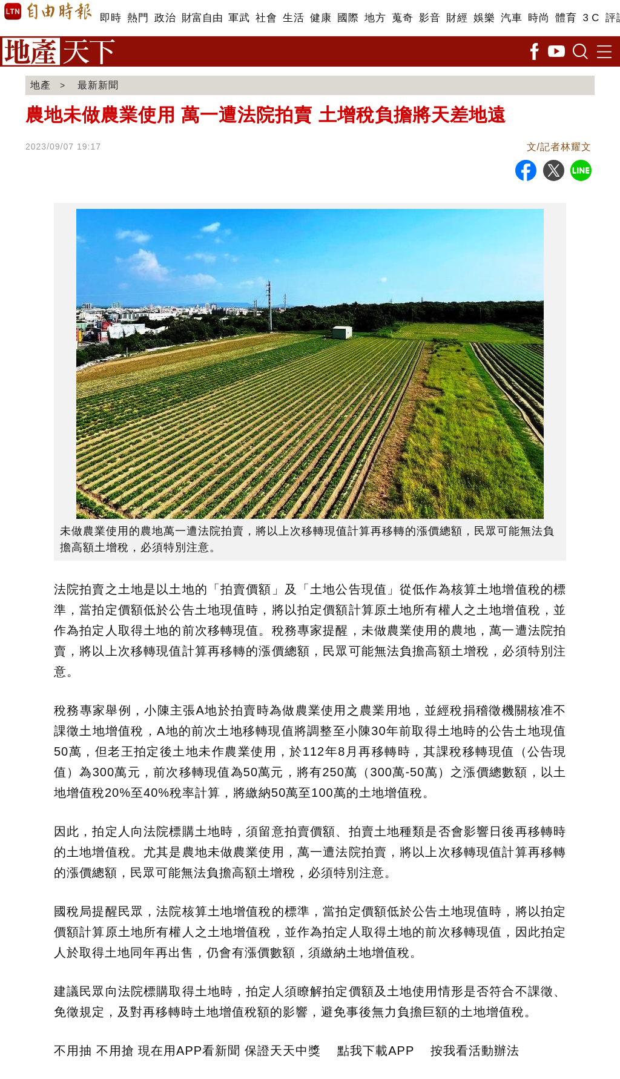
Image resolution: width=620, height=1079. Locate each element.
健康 (320, 18)
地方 (375, 18)
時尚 (538, 18)
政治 (165, 18)
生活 (293, 18)
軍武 (238, 18)
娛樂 (484, 18)
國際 (347, 18)
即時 (110, 18)
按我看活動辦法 (474, 1050)
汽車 (511, 18)
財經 (456, 18)
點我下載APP (375, 1050)
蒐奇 (402, 18)
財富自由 (202, 18)
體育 (565, 18)
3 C (590, 18)
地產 (40, 85)
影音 (429, 18)
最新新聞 (98, 85)
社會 (266, 18)
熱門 (137, 18)
